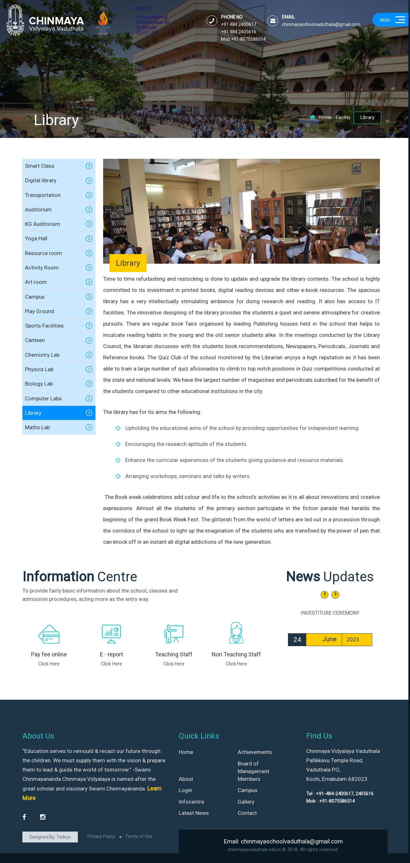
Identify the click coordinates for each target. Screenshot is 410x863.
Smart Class (39, 166)
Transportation (43, 195)
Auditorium (38, 209)
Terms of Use (138, 836)
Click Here (49, 664)
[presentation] (324, 595)
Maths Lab (37, 427)
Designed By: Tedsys (50, 837)
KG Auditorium (42, 224)
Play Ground (39, 311)
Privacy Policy (101, 836)
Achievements (255, 752)
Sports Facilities (44, 325)
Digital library (40, 180)
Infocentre (191, 802)
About (186, 779)
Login (185, 790)
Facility (343, 117)
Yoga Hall (36, 238)
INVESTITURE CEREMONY (329, 613)
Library (33, 413)
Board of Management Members (253, 771)
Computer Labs (43, 398)
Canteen (35, 340)
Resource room (43, 253)
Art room (36, 282)
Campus (35, 297)
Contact (247, 813)
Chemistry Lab (42, 355)
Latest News (194, 813)
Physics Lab (39, 369)
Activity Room (42, 267)
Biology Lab (39, 383)
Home (321, 117)
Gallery (246, 802)
